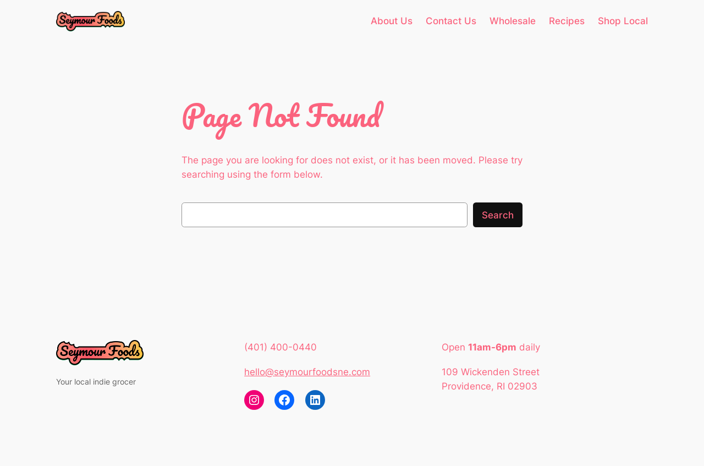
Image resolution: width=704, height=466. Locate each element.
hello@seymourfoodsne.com (307, 371)
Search (498, 215)
